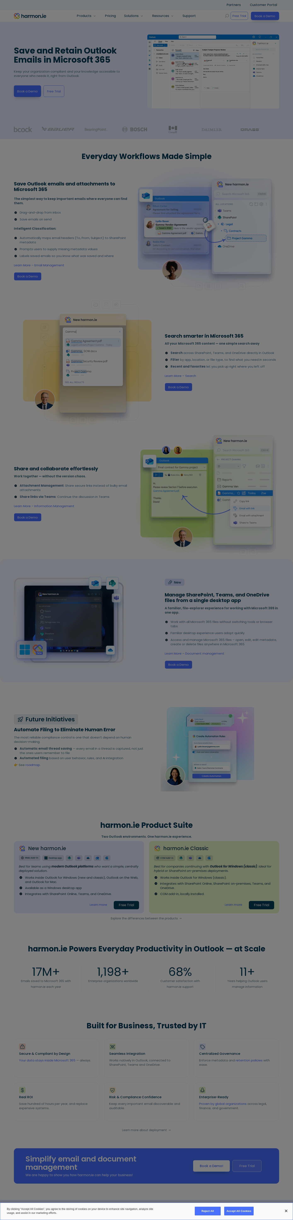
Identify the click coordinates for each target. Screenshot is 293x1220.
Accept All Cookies (238, 1211)
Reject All (207, 1211)
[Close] (286, 1210)
